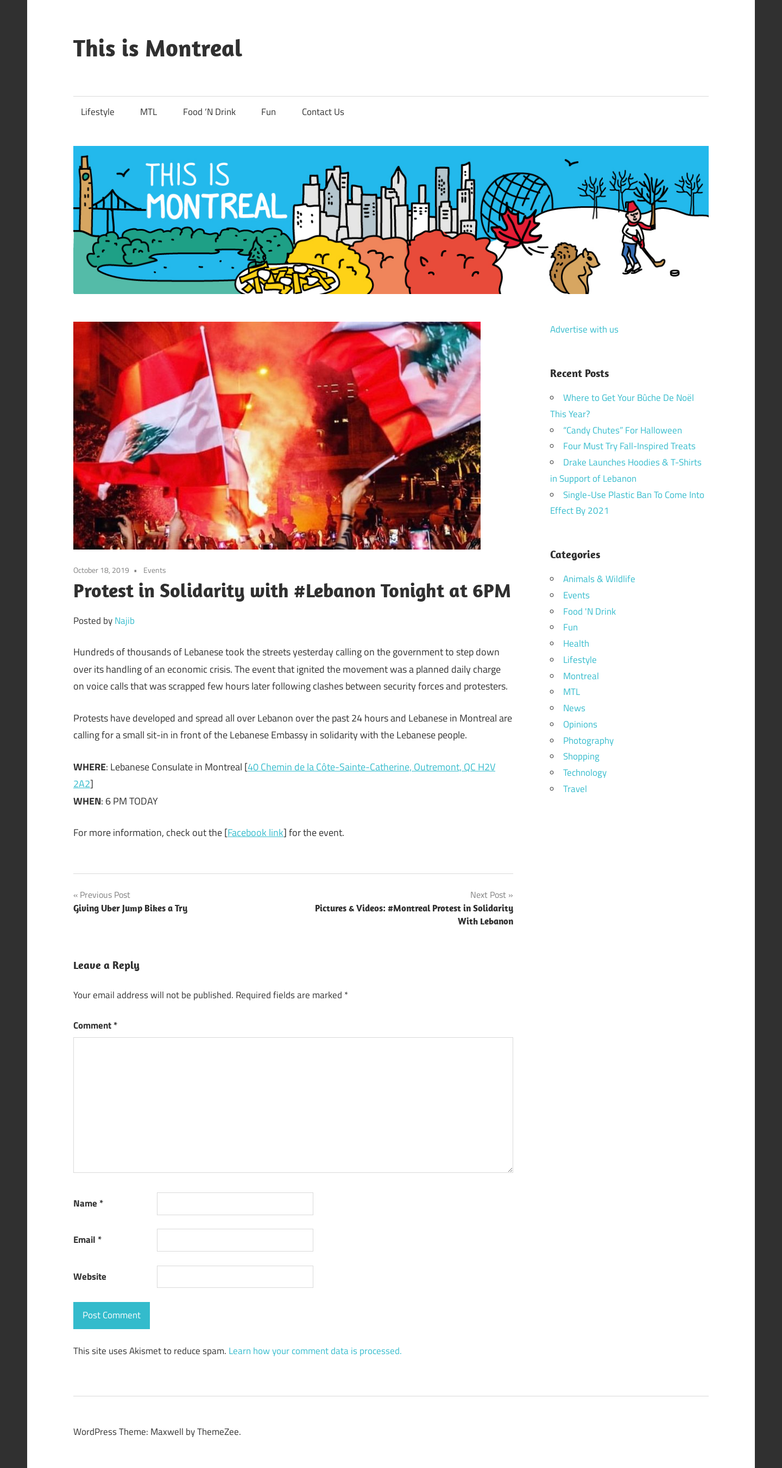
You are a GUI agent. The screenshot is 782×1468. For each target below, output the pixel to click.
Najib (125, 621)
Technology (585, 772)
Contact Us (323, 112)
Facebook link (255, 832)
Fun (268, 112)
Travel (575, 789)
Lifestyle (98, 112)
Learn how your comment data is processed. (315, 1351)
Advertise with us (584, 329)
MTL (148, 112)
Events (154, 570)
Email (87, 1240)
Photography (588, 740)
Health (576, 643)
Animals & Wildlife (599, 579)
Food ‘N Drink (209, 112)
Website (89, 1276)
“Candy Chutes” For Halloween (622, 430)
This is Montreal (157, 47)
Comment (95, 1025)
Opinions (580, 724)
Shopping (581, 756)
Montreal (581, 676)
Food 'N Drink (589, 611)
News (574, 708)
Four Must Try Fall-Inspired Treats (629, 446)
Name (88, 1203)
